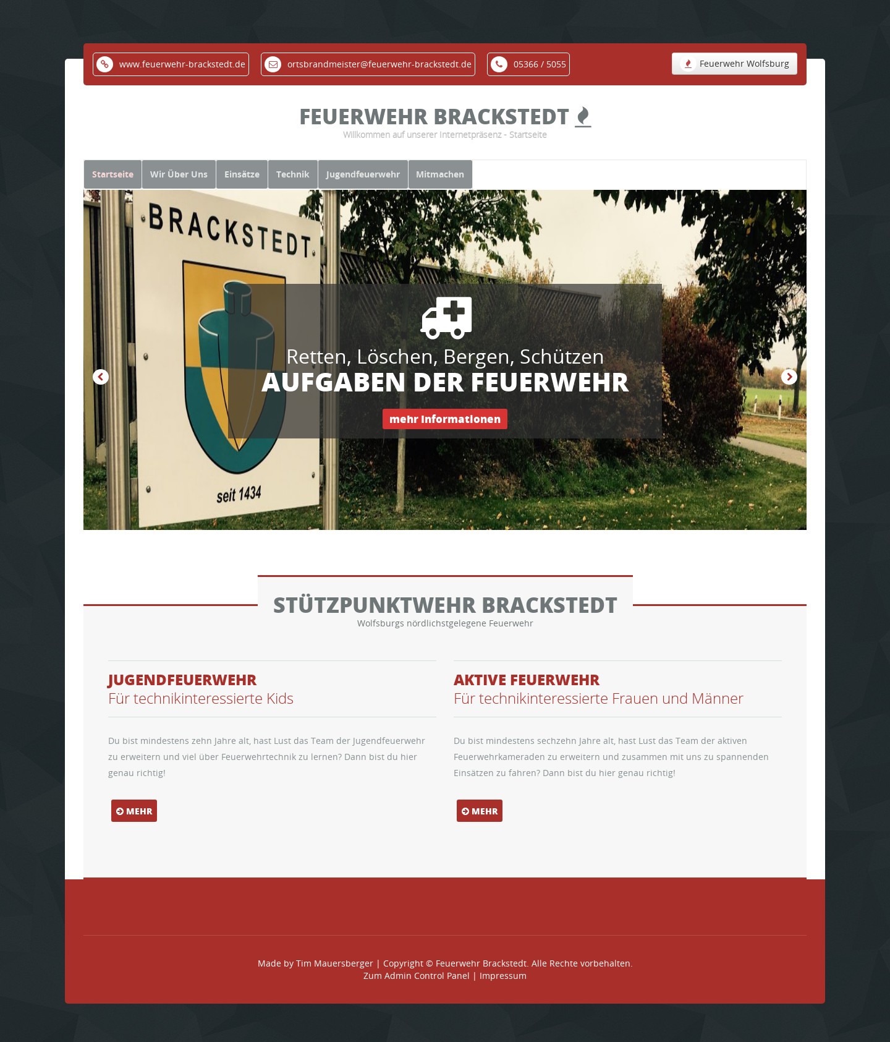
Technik (345, 181)
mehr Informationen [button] (445, 435)
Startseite (120, 181)
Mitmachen (522, 181)
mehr (134, 824)
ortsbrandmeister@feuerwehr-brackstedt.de (368, 64)
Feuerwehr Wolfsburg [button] (734, 64)
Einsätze (279, 181)
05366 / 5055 (528, 64)
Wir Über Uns (201, 181)
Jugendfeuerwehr (430, 181)
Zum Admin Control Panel (416, 989)
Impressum (503, 989)
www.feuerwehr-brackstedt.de (170, 64)
